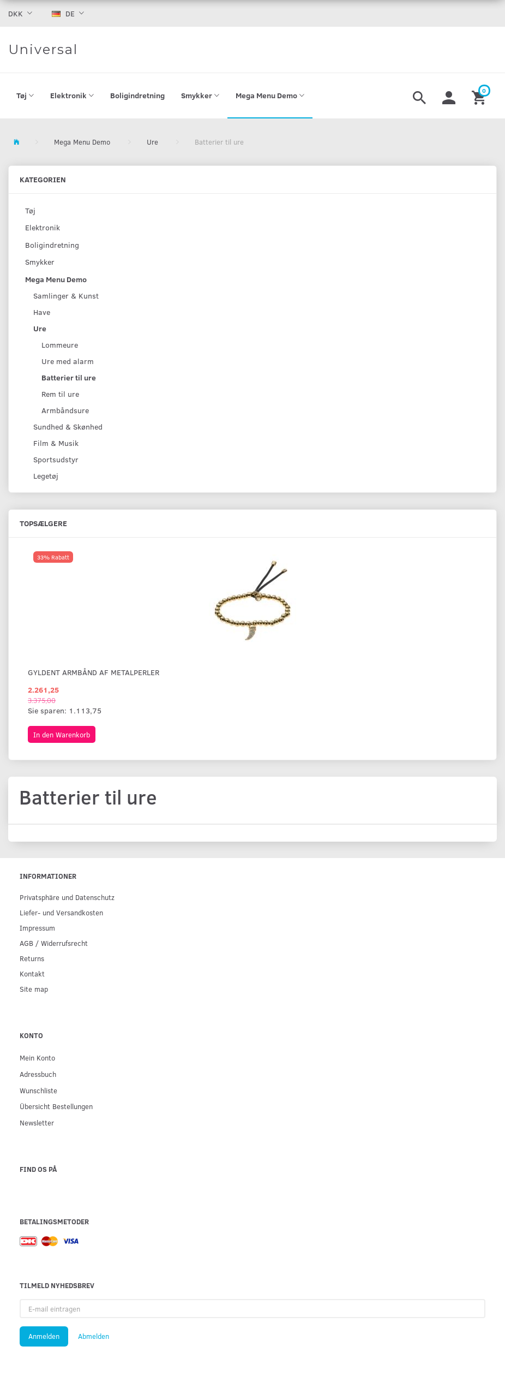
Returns (32, 958)
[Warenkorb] (480, 96)
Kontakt (32, 973)
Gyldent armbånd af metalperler (93, 672)
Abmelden (93, 1336)
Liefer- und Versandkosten (61, 912)
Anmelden (43, 1336)
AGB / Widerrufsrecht (54, 943)
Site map (34, 988)
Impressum (37, 927)
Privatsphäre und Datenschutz (67, 897)
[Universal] (43, 50)
